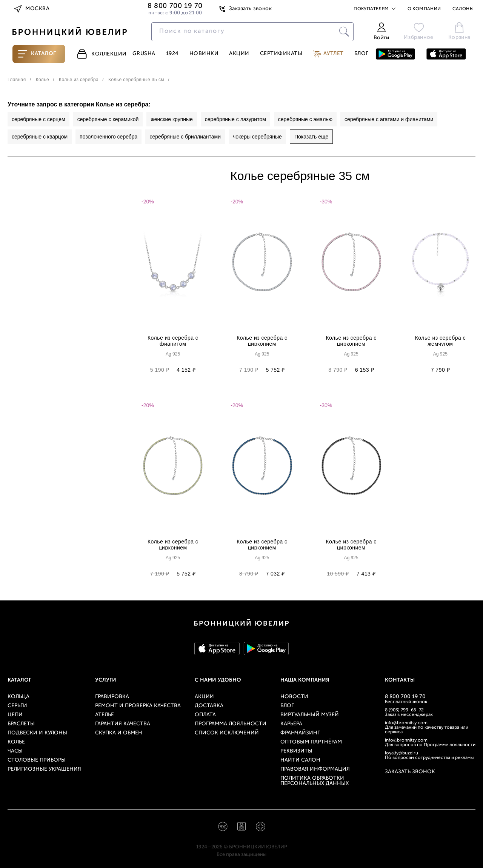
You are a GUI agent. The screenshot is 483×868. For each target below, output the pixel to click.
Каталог (37, 53)
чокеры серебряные (257, 137)
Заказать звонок (245, 9)
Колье (16, 742)
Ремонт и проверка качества (138, 706)
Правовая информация (315, 769)
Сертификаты (281, 54)
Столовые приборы (37, 760)
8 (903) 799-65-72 (404, 710)
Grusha (143, 54)
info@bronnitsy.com (406, 723)
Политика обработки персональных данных (314, 781)
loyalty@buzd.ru (401, 753)
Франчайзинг (300, 733)
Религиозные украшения (44, 769)
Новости (294, 697)
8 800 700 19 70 (405, 697)
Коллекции (101, 54)
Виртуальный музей (309, 715)
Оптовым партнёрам (311, 742)
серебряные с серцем (38, 119)
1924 (172, 54)
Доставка (209, 706)
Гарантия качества (122, 724)
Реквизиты (296, 751)
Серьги (17, 706)
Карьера (291, 724)
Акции (239, 54)
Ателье (104, 715)
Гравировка (112, 697)
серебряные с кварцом (40, 137)
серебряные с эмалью (305, 119)
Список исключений (227, 733)
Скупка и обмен (118, 733)
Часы (15, 751)
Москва (31, 9)
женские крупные (171, 119)
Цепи (15, 715)
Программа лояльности (230, 724)
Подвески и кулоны (37, 733)
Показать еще (311, 137)
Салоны (463, 9)
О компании (424, 9)
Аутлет (328, 54)
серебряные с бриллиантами (185, 137)
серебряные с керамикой (108, 119)
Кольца (18, 697)
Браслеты (21, 724)
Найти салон (300, 760)
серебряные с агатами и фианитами (389, 119)
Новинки (204, 54)
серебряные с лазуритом (235, 119)
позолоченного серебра (108, 137)
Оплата (205, 715)
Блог (361, 54)
